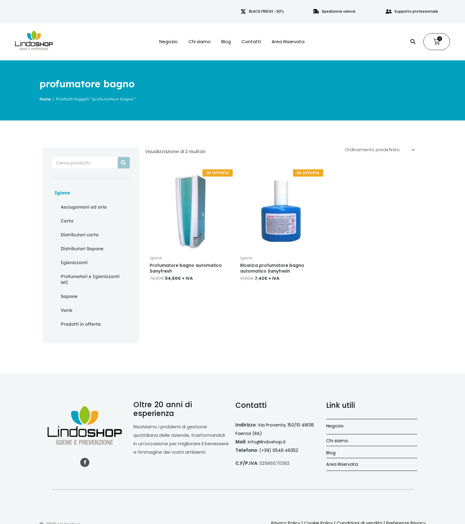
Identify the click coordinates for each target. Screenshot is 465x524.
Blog (226, 42)
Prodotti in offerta (81, 324)
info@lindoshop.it (267, 442)
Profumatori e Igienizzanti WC (90, 279)
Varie (66, 310)
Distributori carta (80, 235)
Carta (67, 221)
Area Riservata (288, 42)
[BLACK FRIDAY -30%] (243, 11)
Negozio (168, 42)
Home (46, 98)
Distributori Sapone (82, 248)
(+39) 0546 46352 (279, 450)
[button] (412, 41)
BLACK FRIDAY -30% (266, 11)
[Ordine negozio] (378, 150)
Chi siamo (199, 42)
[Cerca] (124, 162)
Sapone (69, 296)
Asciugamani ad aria (84, 207)
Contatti (251, 42)
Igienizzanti (74, 262)
